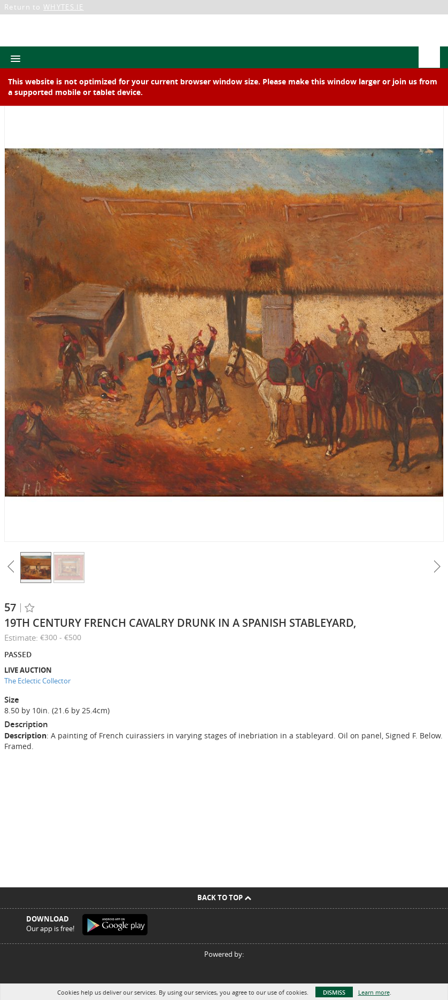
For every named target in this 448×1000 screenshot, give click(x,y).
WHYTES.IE (63, 7)
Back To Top (224, 897)
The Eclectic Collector (37, 681)
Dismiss (334, 992)
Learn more (374, 992)
